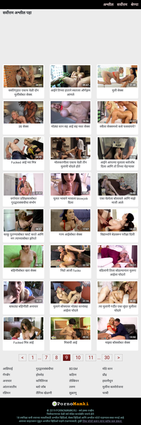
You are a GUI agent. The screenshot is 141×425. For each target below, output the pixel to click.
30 (107, 357)
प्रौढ (104, 375)
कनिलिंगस (42, 381)
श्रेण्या (134, 4)
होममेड (40, 375)
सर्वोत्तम (122, 4)
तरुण (72, 387)
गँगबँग (6, 375)
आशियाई (8, 369)
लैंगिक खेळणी (44, 393)
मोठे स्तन (107, 369)
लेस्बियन (74, 381)
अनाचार (7, 381)
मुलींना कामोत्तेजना (112, 387)
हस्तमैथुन (107, 381)
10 (78, 357)
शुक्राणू (73, 393)
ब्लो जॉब (41, 387)
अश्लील (108, 4)
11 (90, 357)
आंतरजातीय (10, 387)
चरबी (105, 393)
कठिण (72, 375)
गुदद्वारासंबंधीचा (44, 369)
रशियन (6, 393)
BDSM (73, 369)
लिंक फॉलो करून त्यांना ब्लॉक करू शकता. (102, 421)
